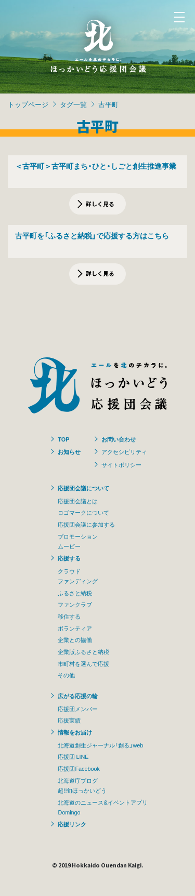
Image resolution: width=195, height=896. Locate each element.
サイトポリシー (121, 464)
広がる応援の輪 (78, 695)
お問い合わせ (118, 439)
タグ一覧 (73, 104)
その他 (66, 675)
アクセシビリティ (124, 451)
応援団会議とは (78, 501)
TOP (63, 439)
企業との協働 (75, 639)
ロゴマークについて (83, 512)
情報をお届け (75, 732)
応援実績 (69, 720)
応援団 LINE (73, 756)
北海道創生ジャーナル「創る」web (100, 745)
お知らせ (69, 451)
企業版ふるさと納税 (83, 651)
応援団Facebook (78, 768)
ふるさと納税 (75, 593)
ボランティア (75, 628)
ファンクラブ (75, 604)
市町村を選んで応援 (83, 663)
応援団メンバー (78, 708)
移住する (69, 616)
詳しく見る (100, 203)
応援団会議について (83, 488)
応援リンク (72, 824)
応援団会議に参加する (86, 524)
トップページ (28, 104)
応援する (69, 558)
